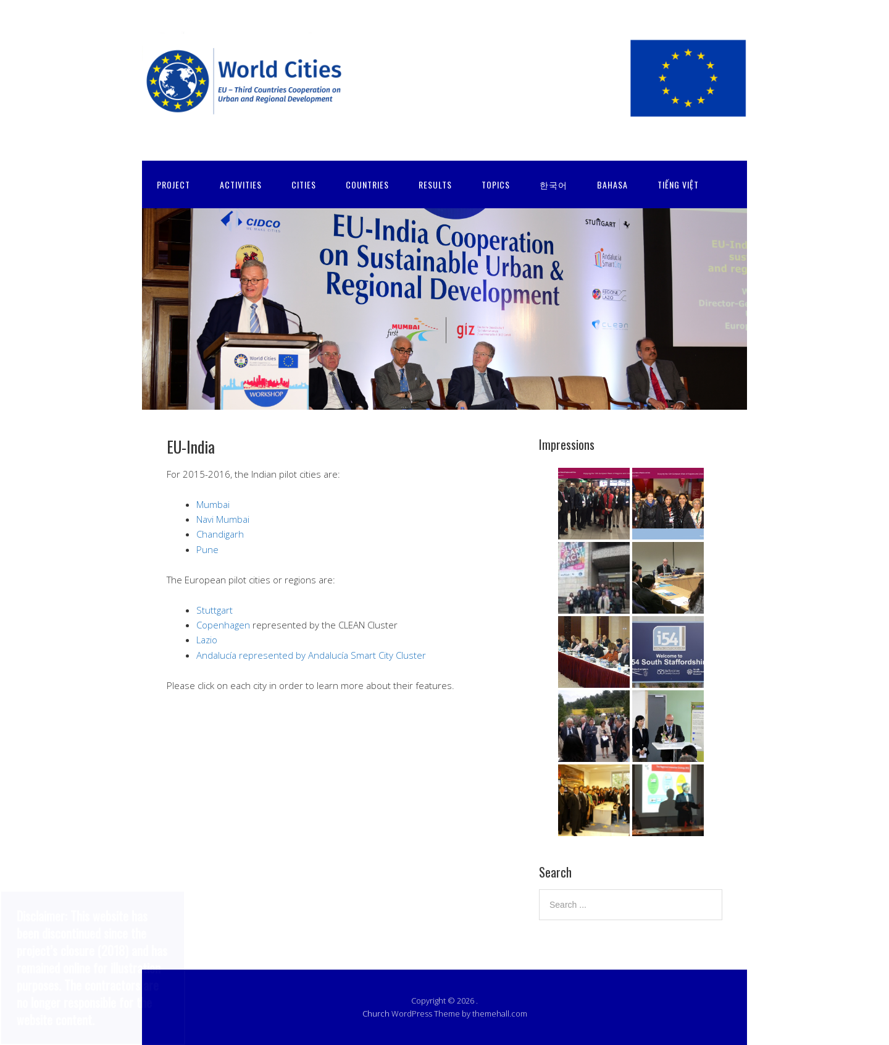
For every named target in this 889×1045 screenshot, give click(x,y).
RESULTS (435, 184)
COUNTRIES (367, 184)
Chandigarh (220, 534)
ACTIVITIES (241, 184)
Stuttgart (214, 610)
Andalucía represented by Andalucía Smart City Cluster (311, 655)
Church (376, 1013)
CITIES (303, 184)
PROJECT (173, 184)
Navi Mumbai (222, 519)
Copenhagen (223, 625)
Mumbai (213, 504)
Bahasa (612, 184)
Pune (207, 549)
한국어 (553, 184)
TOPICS (496, 184)
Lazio (206, 639)
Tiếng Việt (678, 184)
